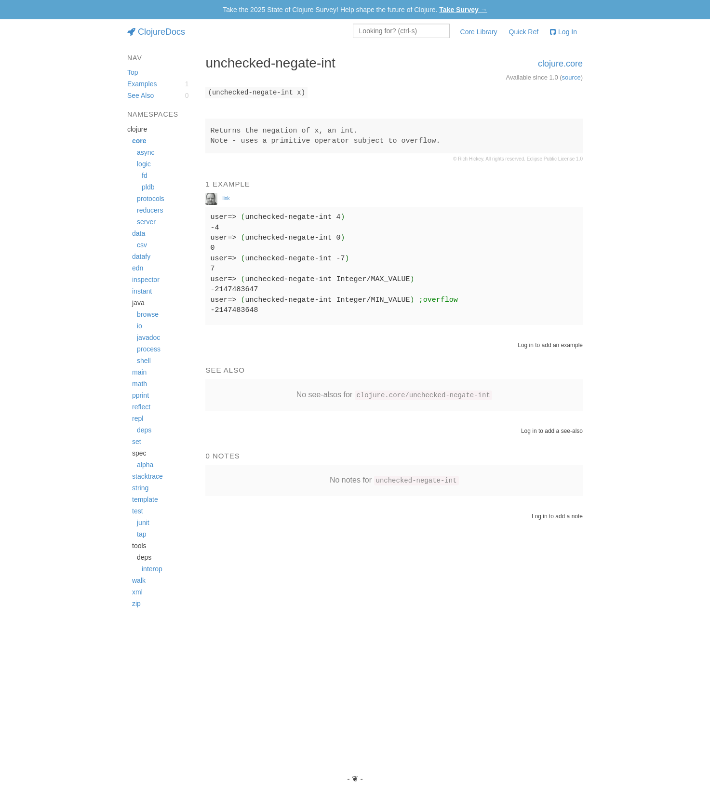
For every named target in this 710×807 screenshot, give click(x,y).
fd (144, 175)
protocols (150, 198)
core (139, 141)
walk (139, 580)
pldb (148, 187)
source (571, 77)
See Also (140, 95)
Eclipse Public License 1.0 (555, 158)
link (225, 198)
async (146, 152)
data (138, 233)
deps (144, 430)
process (149, 349)
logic (144, 164)
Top (132, 72)
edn (137, 268)
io (139, 326)
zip (136, 603)
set (136, 441)
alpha (145, 465)
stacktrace (147, 476)
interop (152, 569)
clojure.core (560, 63)
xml (137, 592)
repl (137, 418)
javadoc (148, 337)
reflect (141, 407)
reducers (150, 210)
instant (142, 291)
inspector (146, 279)
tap (141, 534)
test (137, 511)
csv (142, 245)
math (139, 384)
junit (143, 522)
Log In (563, 32)
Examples (142, 84)
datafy (141, 256)
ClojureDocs (156, 32)
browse (148, 314)
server (146, 222)
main (139, 372)
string (140, 488)
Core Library (478, 32)
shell (144, 360)
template (145, 499)
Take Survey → (463, 9)
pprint (140, 395)
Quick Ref (523, 32)
